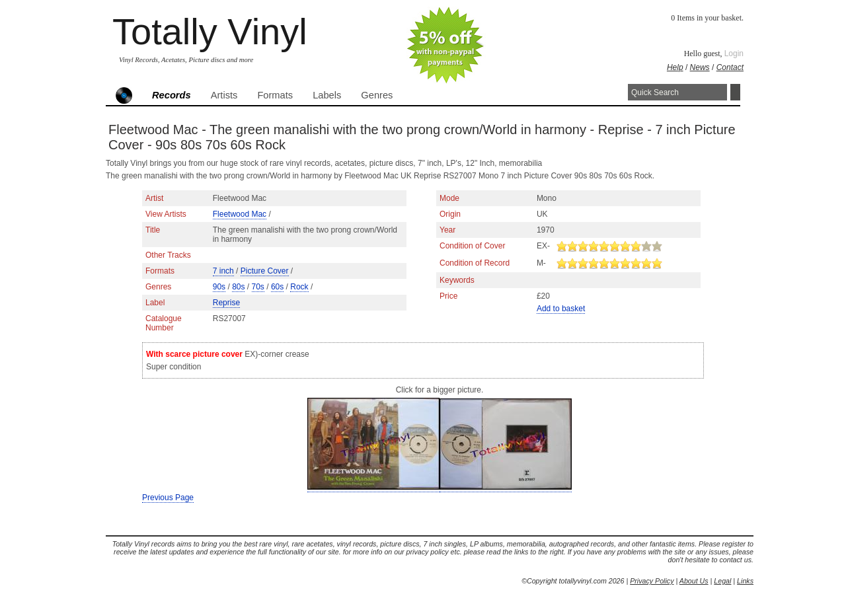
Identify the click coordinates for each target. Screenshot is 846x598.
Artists (224, 95)
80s (238, 286)
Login (734, 53)
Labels (327, 95)
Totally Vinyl (209, 31)
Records (171, 95)
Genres (377, 95)
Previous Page (168, 497)
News (700, 67)
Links (745, 581)
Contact (730, 67)
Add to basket (561, 308)
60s (277, 286)
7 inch (223, 271)
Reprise (226, 302)
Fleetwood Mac (239, 214)
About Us (694, 581)
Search (735, 92)
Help (675, 67)
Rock (299, 286)
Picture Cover (265, 271)
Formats (275, 95)
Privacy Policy (651, 581)
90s (219, 286)
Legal (722, 581)
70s (258, 286)
